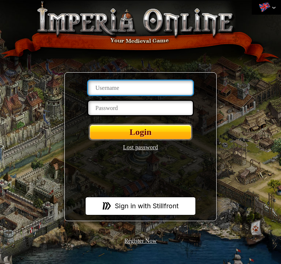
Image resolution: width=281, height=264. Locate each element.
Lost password (140, 147)
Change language (264, 7)
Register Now (140, 241)
